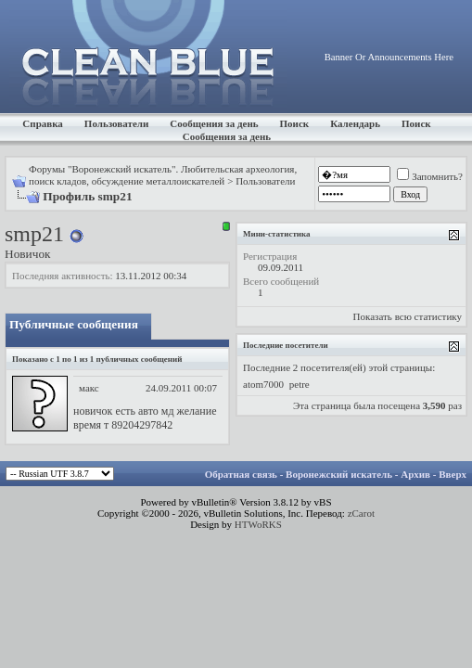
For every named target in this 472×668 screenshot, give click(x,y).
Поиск (295, 123)
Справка (42, 123)
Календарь (355, 123)
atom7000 (263, 384)
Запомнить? (430, 176)
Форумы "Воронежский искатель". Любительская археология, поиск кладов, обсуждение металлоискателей (163, 174)
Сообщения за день (214, 123)
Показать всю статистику (407, 316)
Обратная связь (241, 474)
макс (89, 387)
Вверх (452, 474)
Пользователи (116, 123)
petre (299, 384)
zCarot (361, 513)
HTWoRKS (258, 524)
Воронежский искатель (339, 474)
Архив (415, 474)
